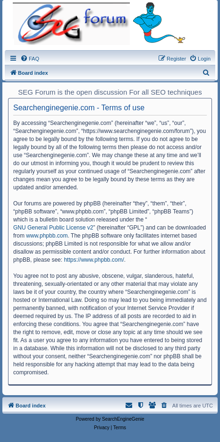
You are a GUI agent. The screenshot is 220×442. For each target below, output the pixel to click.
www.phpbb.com (47, 235)
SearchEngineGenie (123, 419)
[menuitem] (29, 58)
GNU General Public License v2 (53, 227)
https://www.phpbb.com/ (94, 259)
